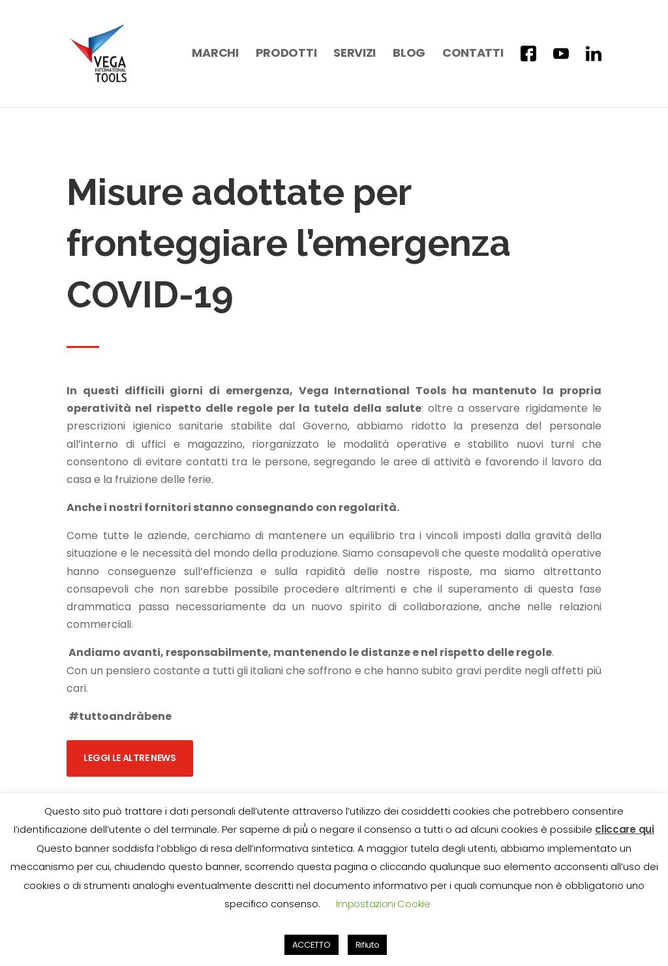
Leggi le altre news (129, 746)
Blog (409, 54)
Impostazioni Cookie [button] (383, 904)
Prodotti (286, 54)
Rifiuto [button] (368, 945)
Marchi (215, 54)
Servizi (354, 54)
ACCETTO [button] (311, 945)
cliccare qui (624, 829)
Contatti (473, 54)
